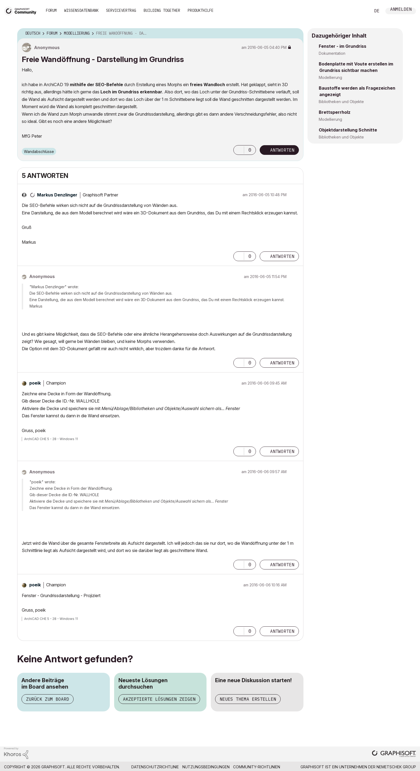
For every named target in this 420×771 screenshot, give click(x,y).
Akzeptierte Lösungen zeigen (159, 699)
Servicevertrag (121, 10)
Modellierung (330, 77)
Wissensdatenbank (81, 10)
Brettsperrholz (334, 112)
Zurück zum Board (47, 699)
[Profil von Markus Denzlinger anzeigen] (57, 195)
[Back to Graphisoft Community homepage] (22, 10)
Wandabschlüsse (39, 151)
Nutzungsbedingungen (206, 767)
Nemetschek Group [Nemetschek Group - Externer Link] (396, 767)
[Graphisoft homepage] (394, 754)
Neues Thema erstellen (248, 699)
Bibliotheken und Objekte (341, 101)
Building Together (162, 10)
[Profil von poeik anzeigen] (35, 383)
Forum (51, 10)
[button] (239, 150)
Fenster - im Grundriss (342, 46)
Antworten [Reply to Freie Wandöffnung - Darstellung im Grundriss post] (282, 150)
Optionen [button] (295, 33)
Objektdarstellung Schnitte (348, 130)
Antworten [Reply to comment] (282, 256)
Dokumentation (332, 53)
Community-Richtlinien (256, 767)
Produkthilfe (200, 10)
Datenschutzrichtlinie (155, 767)
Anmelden (401, 10)
